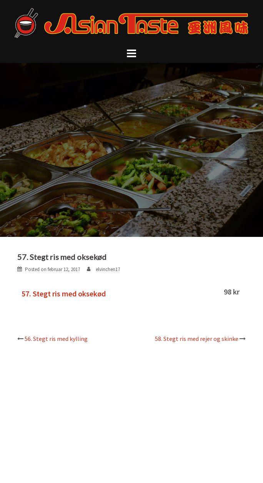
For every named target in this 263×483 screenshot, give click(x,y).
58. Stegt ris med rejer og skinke (196, 338)
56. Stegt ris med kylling (56, 338)
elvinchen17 (108, 269)
